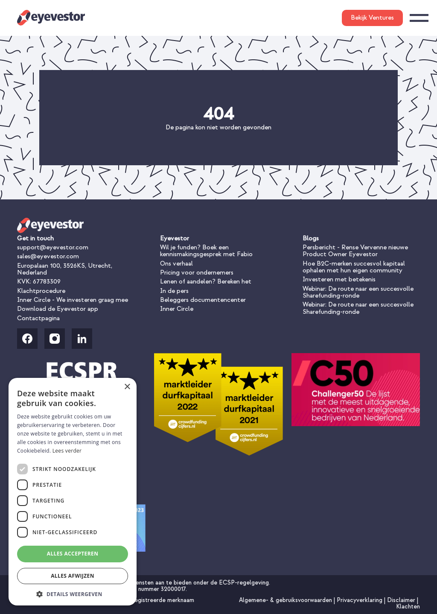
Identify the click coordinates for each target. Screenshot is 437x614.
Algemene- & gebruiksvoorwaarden (286, 600)
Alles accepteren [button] (73, 553)
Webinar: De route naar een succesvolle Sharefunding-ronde (358, 292)
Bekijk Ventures (372, 18)
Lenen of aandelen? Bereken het (205, 282)
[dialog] (73, 491)
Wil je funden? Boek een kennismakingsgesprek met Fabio (206, 250)
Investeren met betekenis (339, 279)
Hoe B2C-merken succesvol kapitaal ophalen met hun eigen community (354, 267)
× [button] (127, 387)
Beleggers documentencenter (203, 300)
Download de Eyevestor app (57, 309)
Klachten (408, 606)
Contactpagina (38, 318)
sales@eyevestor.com (48, 256)
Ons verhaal (176, 264)
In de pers (174, 291)
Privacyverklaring (360, 600)
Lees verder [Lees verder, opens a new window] (67, 450)
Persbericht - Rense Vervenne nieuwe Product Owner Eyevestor (355, 250)
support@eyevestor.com (52, 247)
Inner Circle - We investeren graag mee (72, 300)
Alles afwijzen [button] (72, 575)
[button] (72, 593)
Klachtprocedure (41, 291)
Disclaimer (402, 600)
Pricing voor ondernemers (196, 273)
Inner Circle (176, 309)
